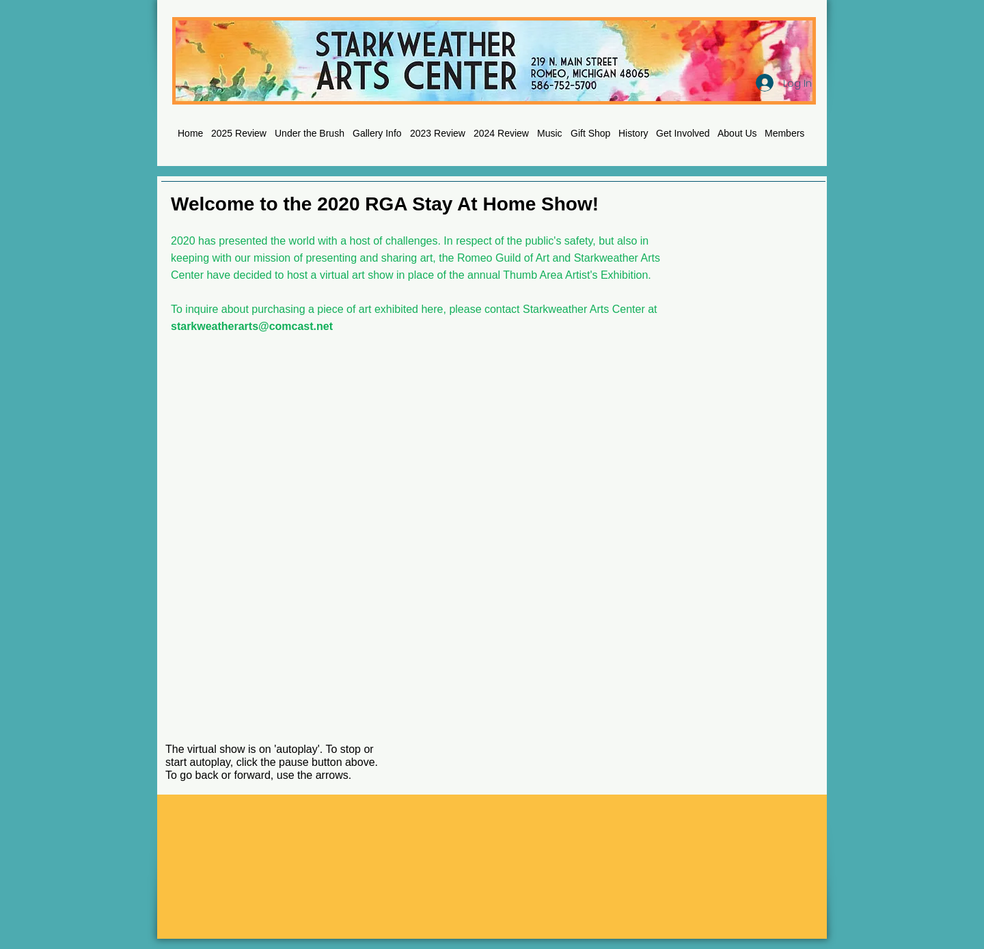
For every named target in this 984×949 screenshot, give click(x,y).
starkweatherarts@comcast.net (252, 326)
